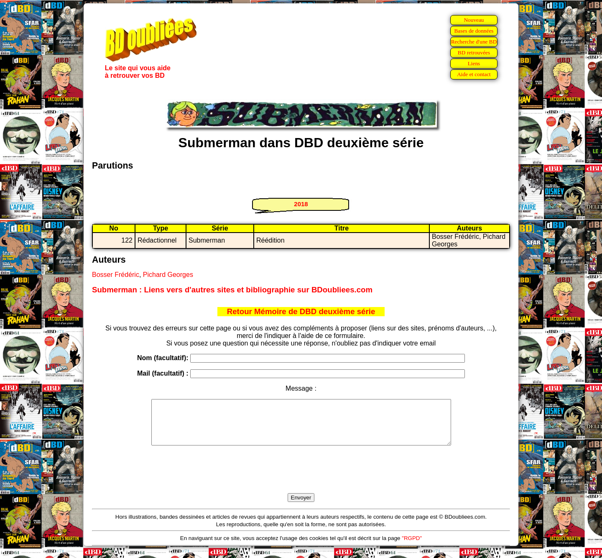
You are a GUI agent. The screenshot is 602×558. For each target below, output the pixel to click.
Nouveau (474, 20)
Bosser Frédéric (115, 274)
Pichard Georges (168, 274)
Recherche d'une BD (474, 41)
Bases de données (473, 31)
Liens (474, 63)
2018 (301, 203)
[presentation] (301, 479)
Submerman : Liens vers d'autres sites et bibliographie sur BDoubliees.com (232, 289)
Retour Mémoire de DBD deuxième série (301, 311)
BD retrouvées (474, 52)
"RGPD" (412, 547)
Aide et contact (474, 74)
